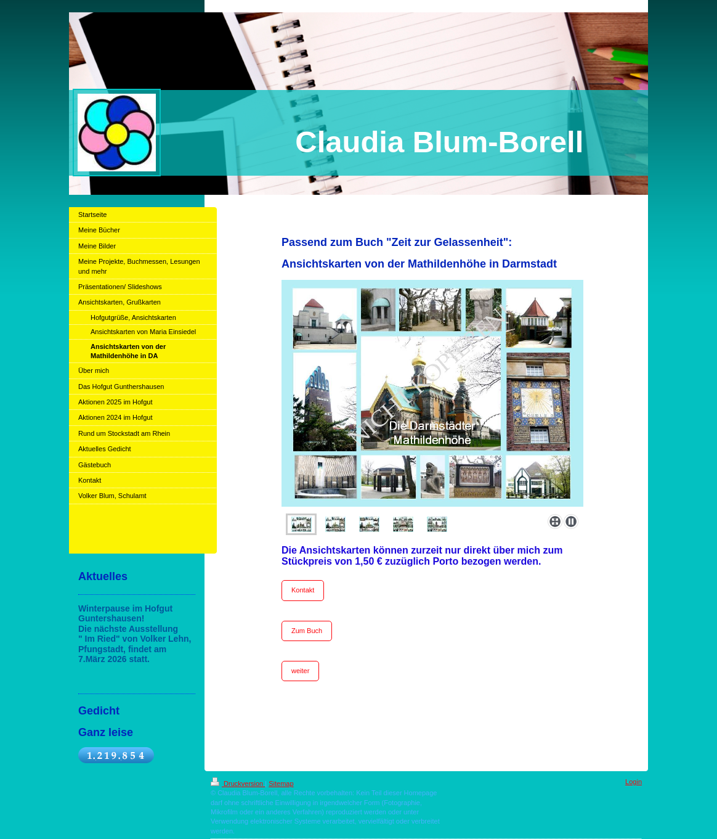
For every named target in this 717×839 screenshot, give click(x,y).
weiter (300, 670)
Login (633, 781)
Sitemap (281, 783)
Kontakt (302, 590)
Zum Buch (306, 630)
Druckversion (238, 783)
